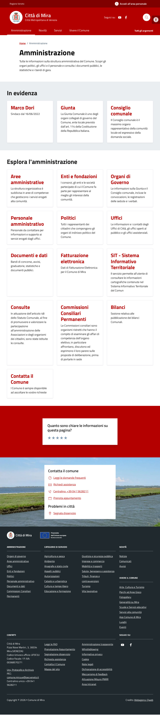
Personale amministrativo (20, 581)
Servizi (58, 30)
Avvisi (122, 566)
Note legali (87, 664)
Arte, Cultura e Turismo (131, 587)
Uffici (9, 566)
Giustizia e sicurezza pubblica (97, 556)
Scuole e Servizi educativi (132, 607)
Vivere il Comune (79, 30)
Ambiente (49, 561)
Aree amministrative (18, 561)
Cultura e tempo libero (56, 586)
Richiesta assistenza (55, 659)
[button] (156, 20)
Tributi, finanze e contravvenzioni (91, 578)
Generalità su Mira (129, 602)
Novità (43, 30)
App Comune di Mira (130, 617)
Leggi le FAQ (51, 644)
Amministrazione (21, 30)
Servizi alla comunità (130, 612)
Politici (10, 576)
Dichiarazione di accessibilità (97, 669)
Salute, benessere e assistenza (98, 571)
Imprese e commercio (93, 561)
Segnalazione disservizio (57, 654)
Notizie (123, 556)
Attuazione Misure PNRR (95, 679)
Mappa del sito (52, 669)
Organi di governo (16, 556)
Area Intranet (89, 684)
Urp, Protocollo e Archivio (20, 670)
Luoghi (123, 622)
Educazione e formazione (57, 591)
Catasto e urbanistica (55, 581)
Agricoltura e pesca (54, 556)
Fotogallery (125, 597)
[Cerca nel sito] (146, 17)
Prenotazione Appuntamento (59, 649)
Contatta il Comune (54, 664)
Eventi (122, 627)
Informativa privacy (92, 654)
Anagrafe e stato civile (56, 566)
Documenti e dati (16, 586)
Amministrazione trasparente (97, 644)
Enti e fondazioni (16, 571)
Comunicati (125, 561)
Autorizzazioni (52, 576)
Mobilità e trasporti (92, 566)
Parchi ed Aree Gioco (130, 592)
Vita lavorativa (89, 591)
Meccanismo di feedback (95, 674)
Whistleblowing (90, 649)
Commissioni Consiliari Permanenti (19, 593)
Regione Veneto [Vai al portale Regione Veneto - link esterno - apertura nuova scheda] (17, 3)
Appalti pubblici (52, 571)
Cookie (85, 659)
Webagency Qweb (143, 700)
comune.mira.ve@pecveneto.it (23, 677)
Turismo (86, 586)
